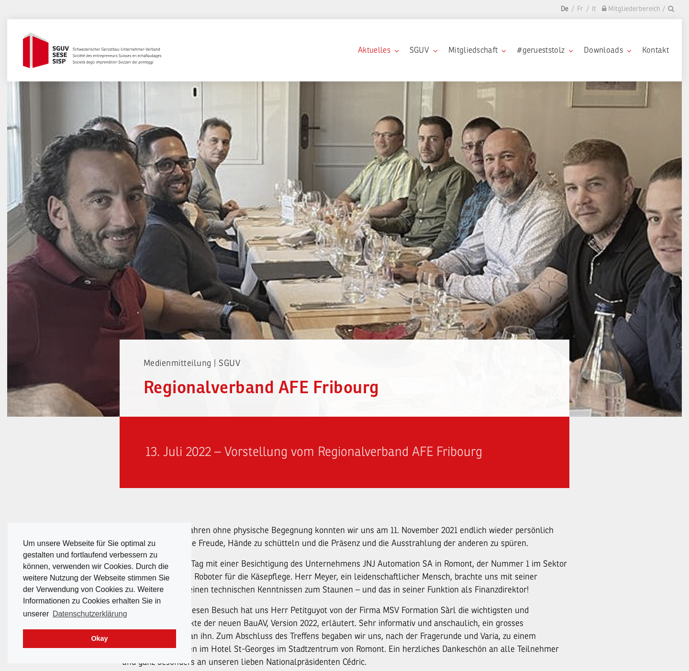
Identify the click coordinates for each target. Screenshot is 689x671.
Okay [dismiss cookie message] (99, 638)
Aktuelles (378, 50)
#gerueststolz (544, 50)
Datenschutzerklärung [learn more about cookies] (90, 614)
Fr (580, 9)
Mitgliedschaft (476, 50)
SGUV (423, 50)
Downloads (607, 50)
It (594, 9)
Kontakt (655, 50)
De (564, 9)
